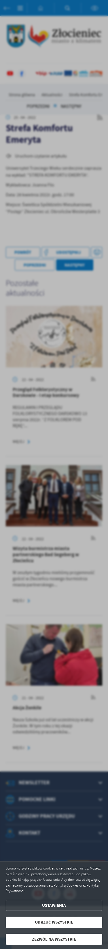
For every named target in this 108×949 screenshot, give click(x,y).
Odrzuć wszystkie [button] (54, 922)
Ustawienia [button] (54, 905)
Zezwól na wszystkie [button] (54, 939)
